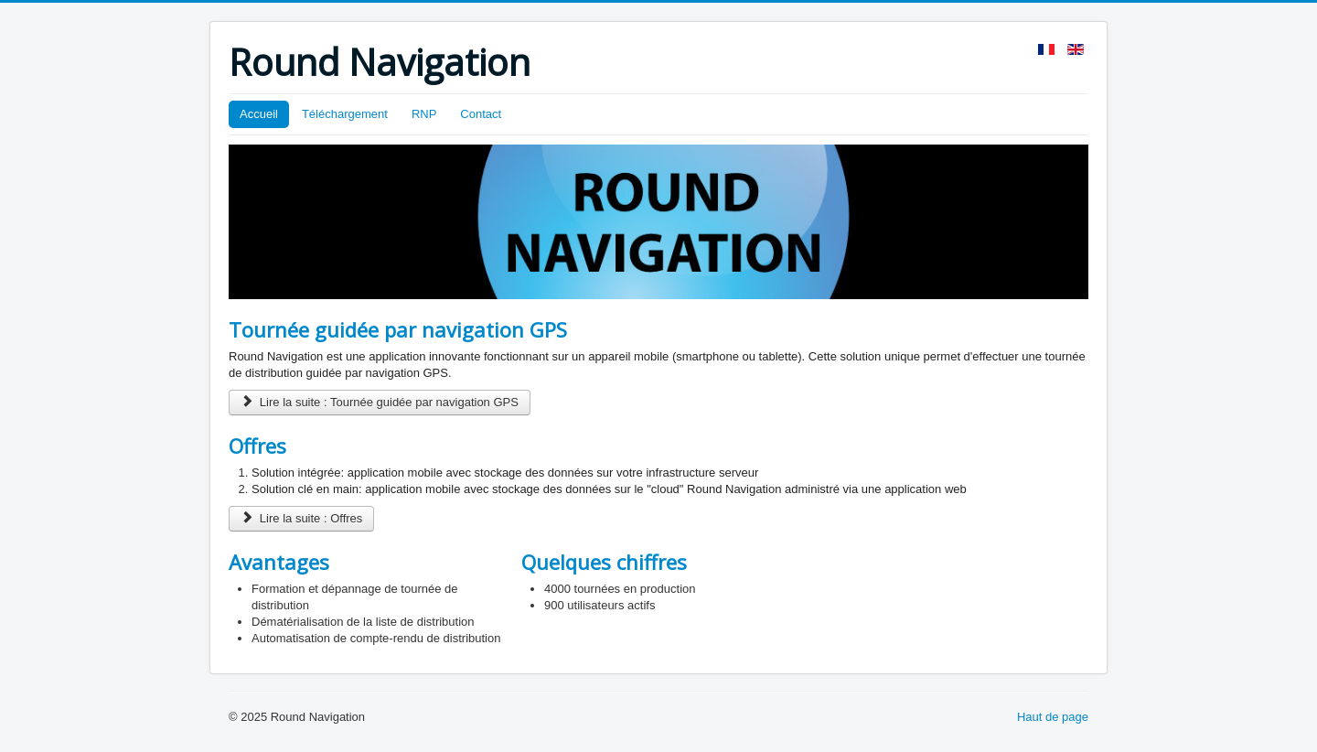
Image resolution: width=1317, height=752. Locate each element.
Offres (257, 445)
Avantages (279, 561)
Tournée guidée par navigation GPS (398, 329)
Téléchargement (345, 114)
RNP (424, 114)
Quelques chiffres (604, 561)
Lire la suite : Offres (301, 518)
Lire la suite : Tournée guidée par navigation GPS (380, 402)
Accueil (259, 114)
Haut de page (1052, 717)
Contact (480, 114)
